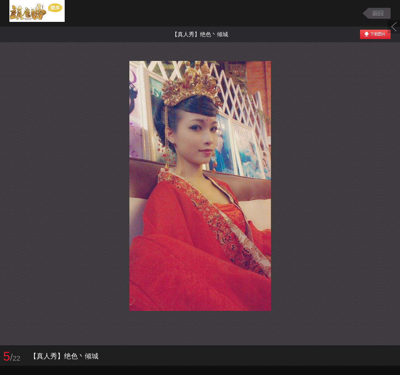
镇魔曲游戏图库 (44, 13)
